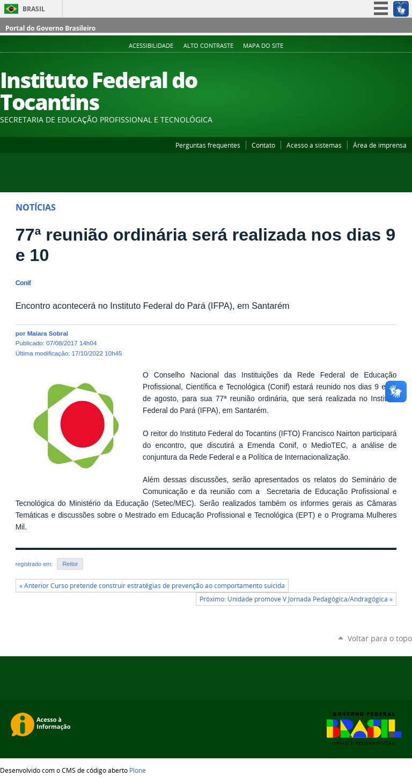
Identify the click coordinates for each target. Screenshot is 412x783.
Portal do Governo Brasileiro (50, 28)
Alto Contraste (208, 45)
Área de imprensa (380, 145)
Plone (137, 770)
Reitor (70, 564)
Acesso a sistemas (314, 145)
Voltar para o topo (380, 638)
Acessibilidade (151, 45)
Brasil (34, 8)
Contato (263, 145)
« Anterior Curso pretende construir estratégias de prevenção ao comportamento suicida (152, 585)
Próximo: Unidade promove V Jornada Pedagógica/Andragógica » (296, 599)
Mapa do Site (263, 45)
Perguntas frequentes (207, 145)
